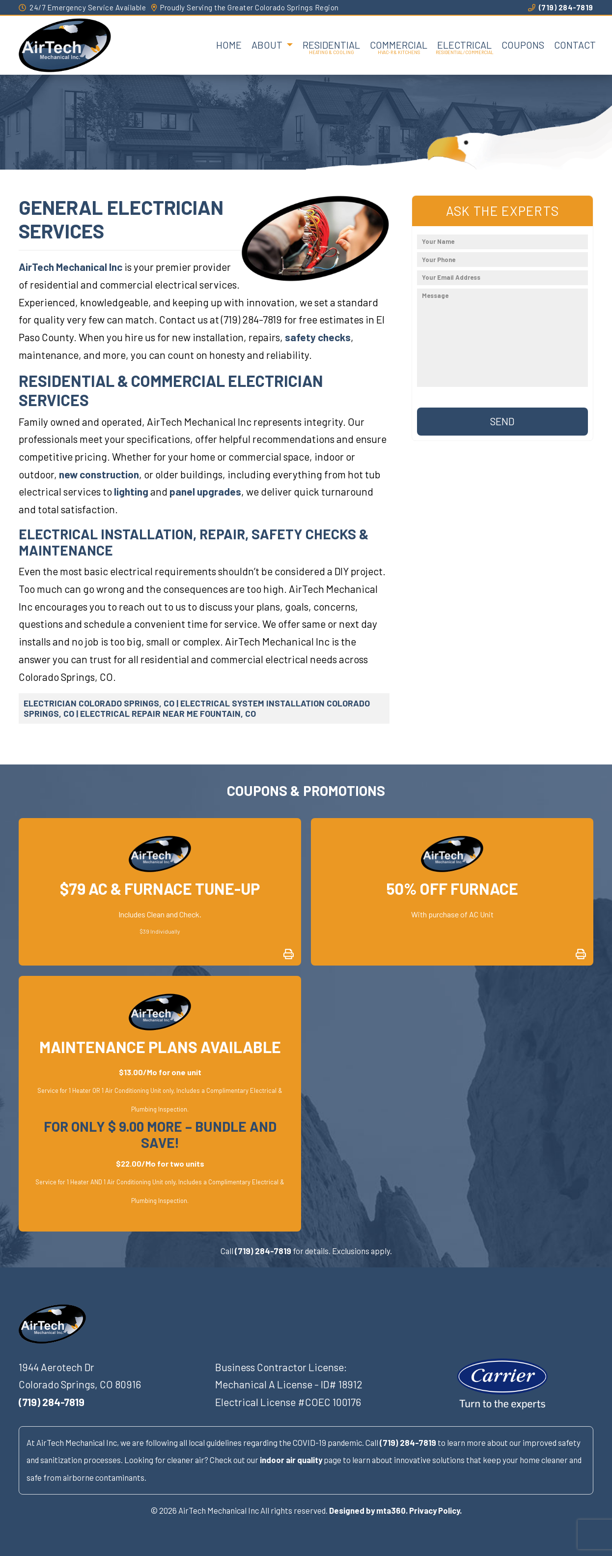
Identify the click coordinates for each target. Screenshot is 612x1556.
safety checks (318, 337)
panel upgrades (205, 491)
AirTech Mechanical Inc (70, 267)
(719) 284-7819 (560, 7)
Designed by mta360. (368, 1510)
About (267, 45)
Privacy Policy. (435, 1510)
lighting (131, 491)
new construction (99, 474)
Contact (575, 45)
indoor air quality (291, 1460)
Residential (331, 45)
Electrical (464, 45)
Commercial (398, 45)
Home (229, 45)
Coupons (522, 45)
